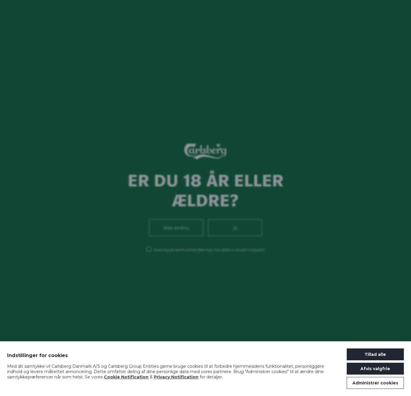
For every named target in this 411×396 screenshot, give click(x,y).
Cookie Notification (126, 377)
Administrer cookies (375, 383)
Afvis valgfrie (375, 368)
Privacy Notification (176, 377)
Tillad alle (375, 354)
